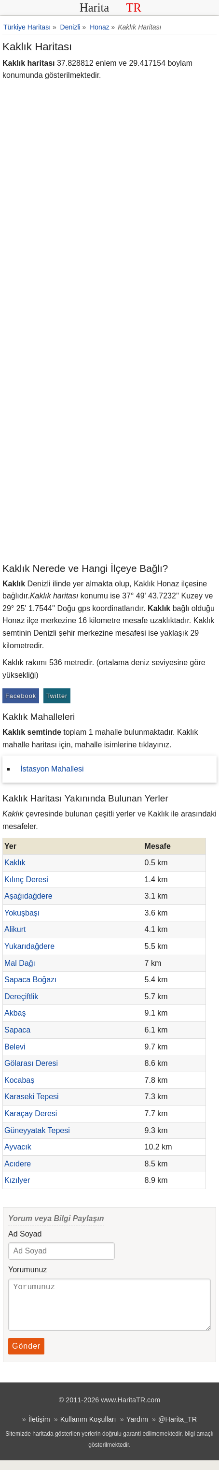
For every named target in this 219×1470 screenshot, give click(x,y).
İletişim (39, 1429)
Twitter (57, 695)
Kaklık (15, 863)
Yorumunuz (27, 1270)
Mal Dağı (19, 963)
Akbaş (15, 1013)
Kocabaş (19, 1080)
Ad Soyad (24, 1234)
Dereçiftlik (21, 996)
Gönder (26, 1356)
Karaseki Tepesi (31, 1096)
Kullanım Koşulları (88, 1429)
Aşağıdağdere (28, 896)
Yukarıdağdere (29, 946)
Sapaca (17, 1030)
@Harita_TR (177, 1429)
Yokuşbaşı (22, 913)
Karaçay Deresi (30, 1113)
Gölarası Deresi (31, 1063)
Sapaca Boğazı (30, 979)
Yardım (137, 1429)
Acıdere (17, 1164)
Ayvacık (17, 1147)
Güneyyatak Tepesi (37, 1130)
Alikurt (15, 929)
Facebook (20, 695)
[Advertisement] (109, 446)
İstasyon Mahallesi (52, 769)
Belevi (15, 1047)
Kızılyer (17, 1180)
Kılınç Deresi (26, 879)
